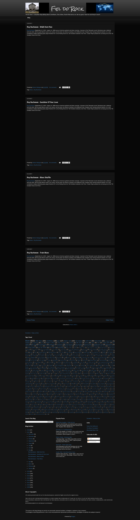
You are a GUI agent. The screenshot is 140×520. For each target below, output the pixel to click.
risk (54, 381)
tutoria (26, 412)
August (30, 443)
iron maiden (109, 397)
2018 (28, 430)
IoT (59, 384)
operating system (109, 402)
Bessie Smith (68, 346)
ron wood (86, 371)
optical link (27, 404)
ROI (86, 386)
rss (51, 407)
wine (35, 352)
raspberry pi (69, 406)
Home (70, 320)
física (26, 397)
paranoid (46, 404)
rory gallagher (103, 350)
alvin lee (37, 375)
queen (37, 381)
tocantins (79, 410)
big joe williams (78, 352)
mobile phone (99, 401)
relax (102, 406)
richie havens (48, 381)
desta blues (110, 393)
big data (79, 389)
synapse (33, 410)
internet (78, 378)
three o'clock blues (50, 383)
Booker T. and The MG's (31, 367)
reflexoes (98, 406)
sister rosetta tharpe (91, 365)
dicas (113, 362)
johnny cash (50, 399)
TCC (87, 388)
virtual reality (54, 412)
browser (46, 391)
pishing (86, 342)
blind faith (108, 389)
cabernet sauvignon (66, 391)
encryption (105, 394)
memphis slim (83, 355)
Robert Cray (82, 347)
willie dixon (79, 342)
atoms (49, 375)
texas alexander (64, 350)
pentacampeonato (95, 380)
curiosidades (47, 376)
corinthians (49, 341)
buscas (50, 391)
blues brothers (41, 355)
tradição (91, 410)
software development (73, 381)
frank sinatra (107, 376)
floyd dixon (95, 376)
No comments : (53, 87)
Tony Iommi (92, 373)
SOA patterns (75, 373)
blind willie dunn (67, 362)
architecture (48, 346)
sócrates (38, 410)
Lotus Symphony (84, 384)
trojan (101, 371)
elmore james (35, 349)
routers (47, 407)
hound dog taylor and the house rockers (66, 378)
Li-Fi (79, 384)
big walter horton (61, 368)
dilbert (74, 376)
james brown (70, 357)
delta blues (38, 341)
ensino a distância (39, 396)
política (32, 406)
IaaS (89, 367)
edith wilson (86, 394)
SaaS (108, 354)
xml (47, 414)
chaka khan (106, 391)
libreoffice (89, 399)
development (68, 376)
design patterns (103, 393)
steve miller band (89, 409)
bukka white (86, 352)
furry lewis (59, 357)
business (79, 358)
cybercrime (30, 350)
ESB (45, 367)
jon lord (62, 399)
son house (56, 350)
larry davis (71, 399)
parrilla (51, 404)
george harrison (67, 370)
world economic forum (40, 414)
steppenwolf (75, 409)
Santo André (36, 388)
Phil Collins (69, 347)
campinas (105, 375)
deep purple (49, 370)
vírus (61, 383)
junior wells (28, 354)
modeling (105, 401)
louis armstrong (58, 346)
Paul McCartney (70, 386)
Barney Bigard (86, 383)
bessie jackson (51, 368)
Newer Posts (31, 320)
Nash (26, 386)
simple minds (110, 407)
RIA (83, 386)
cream (42, 370)
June (30, 447)
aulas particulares (60, 389)
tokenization (85, 410)
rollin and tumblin (47, 350)
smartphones (28, 409)
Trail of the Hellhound (92, 426)
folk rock (101, 376)
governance (58, 363)
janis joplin (109, 358)
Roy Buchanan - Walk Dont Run (39, 27)
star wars (69, 409)
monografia (111, 401)
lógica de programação (37, 401)
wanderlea (71, 412)
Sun (83, 388)
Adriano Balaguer (31, 357)
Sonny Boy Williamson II (74, 349)
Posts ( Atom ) (73, 324)
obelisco (81, 402)
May (30, 450)
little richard (35, 354)
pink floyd (56, 371)
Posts (90, 438)
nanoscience (36, 365)
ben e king (74, 389)
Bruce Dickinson (109, 383)
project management (59, 365)
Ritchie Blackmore (109, 386)
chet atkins (112, 391)
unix (57, 383)
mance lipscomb (103, 363)
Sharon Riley (62, 388)
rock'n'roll (88, 341)
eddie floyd (89, 376)
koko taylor (52, 347)
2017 (28, 432)
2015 (28, 473)
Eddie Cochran (48, 384)
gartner (30, 397)
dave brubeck (55, 376)
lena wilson (112, 378)
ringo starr (79, 371)
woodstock (60, 344)
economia (72, 394)
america (36, 389)
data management (58, 393)
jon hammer (56, 399)
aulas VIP (53, 389)
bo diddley (74, 362)
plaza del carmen (103, 380)
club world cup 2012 (91, 362)
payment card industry (87, 404)
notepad (76, 402)
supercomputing (102, 360)
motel (26, 402)
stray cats (105, 409)
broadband (92, 375)
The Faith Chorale (96, 388)
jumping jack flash (98, 378)
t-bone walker (55, 349)
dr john (96, 358)
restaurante (68, 365)
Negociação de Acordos (49, 386)
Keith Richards (42, 358)
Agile (72, 383)
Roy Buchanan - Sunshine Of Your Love (42, 102)
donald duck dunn (57, 370)
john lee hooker (42, 347)
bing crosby (80, 375)
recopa (73, 371)
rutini (59, 407)
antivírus (68, 358)
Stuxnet (79, 388)
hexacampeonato (65, 397)
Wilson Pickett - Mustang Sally (64, 437)
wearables (86, 412)
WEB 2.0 (98, 373)
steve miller (81, 409)
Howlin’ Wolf (78, 346)
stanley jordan (62, 409)
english (32, 396)
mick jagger (62, 380)
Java (62, 384)
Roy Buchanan (30, 30)
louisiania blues (71, 360)
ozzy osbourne (35, 404)
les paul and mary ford (86, 357)
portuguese (37, 406)
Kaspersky (35, 342)
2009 (28, 487)
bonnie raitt (81, 362)
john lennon (91, 363)
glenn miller (38, 378)
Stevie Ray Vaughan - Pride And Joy (65, 422)
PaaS (50, 362)
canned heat (101, 368)
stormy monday (56, 354)
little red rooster (74, 355)
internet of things (102, 397)
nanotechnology (42, 371)
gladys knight (41, 397)
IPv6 (47, 373)
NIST (108, 384)
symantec (27, 410)
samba (91, 371)
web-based (100, 412)
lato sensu (83, 399)
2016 (28, 471)
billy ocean (102, 389)
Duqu (38, 384)
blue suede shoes (79, 368)
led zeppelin (105, 378)
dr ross (61, 394)
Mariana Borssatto (102, 384)
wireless (32, 414)
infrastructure (76, 363)
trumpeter (105, 410)
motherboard (32, 402)
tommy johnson (28, 362)
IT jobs (53, 373)
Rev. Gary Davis (51, 358)
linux (97, 363)
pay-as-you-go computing (76, 404)
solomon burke (94, 381)
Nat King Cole (32, 386)
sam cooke (78, 407)
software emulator (47, 409)
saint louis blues (29, 346)
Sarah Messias (44, 388)
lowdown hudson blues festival (107, 399)
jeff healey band (85, 370)
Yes (112, 388)
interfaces (95, 397)
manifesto (42, 380)
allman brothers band (29, 375)
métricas (44, 402)
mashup (55, 401)
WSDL (108, 388)
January (31, 468)
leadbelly (77, 357)
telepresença (61, 410)
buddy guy (51, 344)
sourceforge (55, 409)
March (30, 464)
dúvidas (66, 394)
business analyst (57, 391)
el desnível (98, 394)
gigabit (32, 378)
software (100, 365)
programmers (50, 406)
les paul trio (57, 355)
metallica (65, 401)
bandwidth (68, 389)
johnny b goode (43, 399)
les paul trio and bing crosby (100, 357)
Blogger (73, 516)
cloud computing (62, 342)
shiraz (104, 407)
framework (111, 396)
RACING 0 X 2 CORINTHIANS (64, 429)
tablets (43, 410)
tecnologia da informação (51, 410)
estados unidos (47, 396)
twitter (31, 412)
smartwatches (35, 409)
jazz (58, 341)
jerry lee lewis (33, 360)
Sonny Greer (69, 388)
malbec (79, 360)
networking (69, 380)
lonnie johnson (69, 344)
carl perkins (90, 358)
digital (40, 394)
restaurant (107, 406)
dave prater (77, 393)
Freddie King (42, 373)
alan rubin (104, 373)
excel (53, 396)
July (30, 445)
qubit (33, 381)
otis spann (90, 355)
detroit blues (27, 394)
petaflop (50, 365)
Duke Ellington (37, 362)
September (32, 441)
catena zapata (87, 391)
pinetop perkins (93, 360)
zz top (111, 365)
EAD (42, 384)
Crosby (34, 384)
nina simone (44, 365)
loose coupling (96, 399)
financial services (82, 396)
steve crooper (110, 381)
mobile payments (90, 401)
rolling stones (108, 344)
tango (26, 352)
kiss (66, 399)
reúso (112, 406)
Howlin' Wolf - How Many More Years (65, 452)
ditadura (45, 394)
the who (96, 371)
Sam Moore (85, 373)
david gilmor (61, 376)
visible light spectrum (63, 412)
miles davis (34, 371)
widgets (111, 412)
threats (43, 383)
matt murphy (55, 380)
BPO (80, 383)
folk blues (105, 396)
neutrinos (50, 371)
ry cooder (59, 381)
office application (88, 402)
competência (50, 393)
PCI (64, 386)
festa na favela (74, 396)
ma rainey (49, 354)
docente (50, 394)
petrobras (102, 404)
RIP (75, 347)
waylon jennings (78, 412)
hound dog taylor (67, 363)
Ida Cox (45, 362)
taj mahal (106, 365)
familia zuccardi (59, 396)
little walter (42, 354)
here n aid (58, 397)
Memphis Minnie (52, 352)
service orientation (97, 407)
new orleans (65, 402)
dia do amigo (35, 394)
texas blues (98, 341)
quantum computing (65, 371)
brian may (86, 375)
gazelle (35, 397)
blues (31, 89)
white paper (106, 412)
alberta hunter (60, 358)
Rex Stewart (101, 386)
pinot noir (108, 404)
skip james (110, 350)
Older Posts (109, 320)
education (93, 394)
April (30, 461)
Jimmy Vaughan (105, 367)
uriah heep (41, 412)
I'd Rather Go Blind (81, 367)
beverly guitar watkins (65, 375)
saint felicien (64, 407)
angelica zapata (42, 389)
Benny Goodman (101, 383)
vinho (31, 352)
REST (54, 362)
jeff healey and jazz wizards (87, 378)
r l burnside (95, 350)
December (31, 434)
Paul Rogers (78, 386)
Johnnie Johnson (41, 357)
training (96, 410)
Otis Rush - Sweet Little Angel (63, 444)
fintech (89, 396)
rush (55, 407)
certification (99, 391)
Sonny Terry (61, 352)
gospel (104, 352)
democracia (90, 393)
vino (69, 354)
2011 (28, 482)
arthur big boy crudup (92, 347)
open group (75, 380)
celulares (94, 391)
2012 (28, 480)
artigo (48, 389)
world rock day (66, 383)
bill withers (74, 375)
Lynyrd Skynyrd (93, 384)
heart (53, 397)
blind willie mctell (51, 357)
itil (114, 397)
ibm (64, 357)
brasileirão (40, 391)
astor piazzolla (69, 352)
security (71, 342)
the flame (64, 354)
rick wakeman (28, 407)
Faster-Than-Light (34, 373)
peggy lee (96, 404)
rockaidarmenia (36, 407)
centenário (112, 349)
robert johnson (87, 346)
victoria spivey (34, 358)
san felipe (65, 381)
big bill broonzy (103, 347)
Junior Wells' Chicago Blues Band (64, 373)
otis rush (81, 380)
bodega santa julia (29, 391)
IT (50, 373)
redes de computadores (89, 406)
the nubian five (72, 410)
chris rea (28, 393)
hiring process (73, 397)
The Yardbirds (43, 368)
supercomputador (29, 383)
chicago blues (108, 341)
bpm (95, 368)
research (42, 381)
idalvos (84, 397)
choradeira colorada (31, 376)
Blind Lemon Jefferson (85, 354)
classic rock (67, 341)
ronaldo (42, 407)
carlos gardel (80, 391)
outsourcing (87, 380)
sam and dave (71, 407)
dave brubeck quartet (68, 393)
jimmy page (41, 360)
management (35, 380)
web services (108, 371)
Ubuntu (59, 362)
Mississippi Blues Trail (92, 430)
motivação (38, 402)
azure (53, 375)
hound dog (54, 378)
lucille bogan (94, 370)
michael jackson (72, 401)
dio (78, 376)
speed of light (102, 381)
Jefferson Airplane (96, 367)
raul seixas (78, 341)
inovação (89, 397)
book (36, 391)
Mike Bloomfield (34, 368)
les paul (89, 350)
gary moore (40, 363)
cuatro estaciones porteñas (104, 362)
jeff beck (83, 350)
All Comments (92, 441)
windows (27, 414)
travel (100, 410)
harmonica (102, 358)
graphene (49, 378)
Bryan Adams (28, 384)
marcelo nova (49, 380)
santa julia (85, 407)
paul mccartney (66, 404)
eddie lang (29, 363)
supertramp (110, 409)
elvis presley (79, 344)
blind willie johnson (103, 349)
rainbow (63, 406)
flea (93, 396)
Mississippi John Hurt (99, 346)
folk (35, 363)
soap (41, 409)
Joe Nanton (73, 384)
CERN (40, 367)
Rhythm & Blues (50, 342)
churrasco (34, 393)
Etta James (39, 346)
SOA (98, 342)
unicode (35, 412)
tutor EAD (111, 410)
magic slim (101, 370)
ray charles (97, 355)
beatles (73, 358)
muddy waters (106, 342)
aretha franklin (93, 349)
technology (61, 347)
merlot (60, 401)
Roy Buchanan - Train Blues (38, 253)
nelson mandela (51, 402)
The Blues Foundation (92, 428)
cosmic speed (35, 370)
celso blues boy (109, 368)
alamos (31, 389)
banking (57, 375)
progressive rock (98, 344)
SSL (81, 373)
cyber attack (49, 355)
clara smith (27, 370)
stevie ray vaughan (44, 349)
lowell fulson (27, 401)
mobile (84, 401)
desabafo (96, 393)
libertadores (55, 360)
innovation (83, 363)
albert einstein (110, 373)
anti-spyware (43, 375)
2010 (28, 485)
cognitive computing (42, 393)
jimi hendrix (110, 352)
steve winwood (98, 409)
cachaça (74, 391)
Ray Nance (95, 386)
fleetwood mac (98, 396)
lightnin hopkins (65, 355)
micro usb (79, 401)
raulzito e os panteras (78, 406)
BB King (34, 344)
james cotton (76, 370)
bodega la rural (88, 368)
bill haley (84, 389)
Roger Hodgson (28, 388)
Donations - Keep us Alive (32, 333)
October (31, 438)
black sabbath (70, 368)
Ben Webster (93, 383)
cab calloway (98, 375)
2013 (28, 478)
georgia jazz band (49, 363)
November (31, 436)
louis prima (29, 380)
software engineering (84, 381)
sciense (82, 365)
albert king (84, 349)
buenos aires (111, 346)
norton (71, 402)
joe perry (36, 399)
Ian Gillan (55, 384)
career (84, 358)
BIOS (76, 383)
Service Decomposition (53, 388)
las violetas (77, 399)
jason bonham (30, 399)
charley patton (31, 347)
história (79, 397)
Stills (75, 388)
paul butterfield (58, 404)
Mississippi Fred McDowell (99, 354)
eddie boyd (83, 376)
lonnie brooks (63, 360)
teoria (66, 410)
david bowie (83, 393)
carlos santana (112, 375)
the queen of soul (75, 350)
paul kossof (85, 360)
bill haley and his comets (93, 389)
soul (42, 342)
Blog (28, 17)
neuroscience (59, 402)
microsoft (111, 357)
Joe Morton (67, 384)
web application (92, 412)
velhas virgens (48, 412)
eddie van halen (79, 394)
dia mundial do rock (96, 352)
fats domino (67, 396)
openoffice (102, 402)
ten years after (37, 383)
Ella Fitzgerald (51, 367)
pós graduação (57, 406)
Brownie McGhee (43, 352)
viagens (27, 358)
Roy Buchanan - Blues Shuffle (39, 178)
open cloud (96, 402)
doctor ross (56, 394)
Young (26, 389)
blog (112, 389)
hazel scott (48, 397)
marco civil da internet (47, 401)
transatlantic (105, 355)
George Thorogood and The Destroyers (65, 367)
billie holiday (33, 355)
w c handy (112, 355)
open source (38, 350)
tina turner (110, 360)
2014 (28, 475)
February (31, 466)
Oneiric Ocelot (59, 386)
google (43, 378)
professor (43, 406)
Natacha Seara (40, 386)
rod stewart (76, 365)
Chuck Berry (63, 349)
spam (92, 342)
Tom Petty (103, 388)
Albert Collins (75, 354)
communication (40, 376)
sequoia (90, 407)
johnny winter (88, 344)
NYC (112, 384)
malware (27, 342)
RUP (90, 386)
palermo (41, 404)
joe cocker (48, 360)
